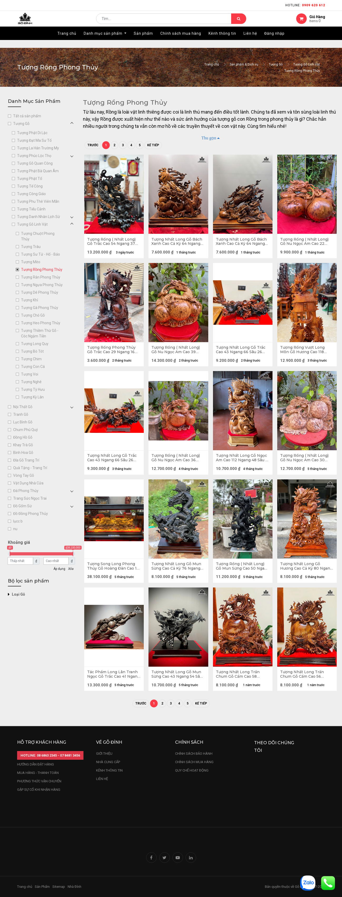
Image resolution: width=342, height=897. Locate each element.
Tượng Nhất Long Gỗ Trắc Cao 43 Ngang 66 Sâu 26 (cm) (241, 352)
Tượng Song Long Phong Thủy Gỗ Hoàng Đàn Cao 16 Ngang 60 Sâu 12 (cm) (112, 573)
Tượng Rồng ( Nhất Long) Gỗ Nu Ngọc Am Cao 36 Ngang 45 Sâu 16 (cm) (176, 462)
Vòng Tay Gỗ (23, 475)
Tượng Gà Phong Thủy (39, 308)
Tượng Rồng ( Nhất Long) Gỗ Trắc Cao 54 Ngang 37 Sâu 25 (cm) (112, 242)
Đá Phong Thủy (25, 491)
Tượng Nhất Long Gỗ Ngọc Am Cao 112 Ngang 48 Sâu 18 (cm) (242, 462)
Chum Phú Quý (25, 430)
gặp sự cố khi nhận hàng (38, 790)
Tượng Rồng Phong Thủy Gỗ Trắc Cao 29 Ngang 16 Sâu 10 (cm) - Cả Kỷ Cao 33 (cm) (113, 352)
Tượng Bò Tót (32, 351)
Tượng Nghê (31, 382)
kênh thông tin (109, 770)
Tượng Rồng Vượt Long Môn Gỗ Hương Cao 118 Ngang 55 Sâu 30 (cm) (303, 352)
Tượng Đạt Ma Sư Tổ (34, 140)
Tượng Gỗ (276, 64)
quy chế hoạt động (192, 770)
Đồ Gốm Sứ (22, 506)
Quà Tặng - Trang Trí (30, 468)
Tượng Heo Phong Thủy (40, 323)
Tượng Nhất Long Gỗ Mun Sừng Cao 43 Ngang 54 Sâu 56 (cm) (177, 683)
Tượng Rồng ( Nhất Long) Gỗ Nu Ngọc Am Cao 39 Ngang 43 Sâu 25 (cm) (176, 352)
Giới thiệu (104, 754)
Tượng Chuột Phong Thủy (37, 236)
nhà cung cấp (108, 762)
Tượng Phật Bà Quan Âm (38, 171)
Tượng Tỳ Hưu (33, 389)
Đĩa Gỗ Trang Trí (26, 460)
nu (15, 529)
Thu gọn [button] (208, 138)
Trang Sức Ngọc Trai (30, 498)
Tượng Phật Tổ (29, 178)
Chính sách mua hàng (194, 762)
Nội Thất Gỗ (22, 407)
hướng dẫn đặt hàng (35, 764)
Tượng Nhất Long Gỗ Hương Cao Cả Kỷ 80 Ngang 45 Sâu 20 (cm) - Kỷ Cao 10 (306, 573)
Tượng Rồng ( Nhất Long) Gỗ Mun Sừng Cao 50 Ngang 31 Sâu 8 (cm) (241, 573)
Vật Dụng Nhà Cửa (28, 483)
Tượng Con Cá (33, 366)
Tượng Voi (29, 374)
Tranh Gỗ (20, 414)
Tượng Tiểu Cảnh (31, 209)
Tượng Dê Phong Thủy (39, 292)
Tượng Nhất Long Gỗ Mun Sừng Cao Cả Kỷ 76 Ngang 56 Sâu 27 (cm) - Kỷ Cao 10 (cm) (177, 573)
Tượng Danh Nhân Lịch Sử (38, 217)
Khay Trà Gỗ (23, 445)
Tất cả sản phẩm (27, 116)
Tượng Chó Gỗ (33, 315)
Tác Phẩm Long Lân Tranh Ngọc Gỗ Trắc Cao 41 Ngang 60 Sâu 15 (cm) (113, 683)
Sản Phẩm (42, 887)
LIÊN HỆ (102, 779)
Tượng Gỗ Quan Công (35, 163)
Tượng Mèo (30, 262)
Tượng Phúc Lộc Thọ (34, 156)
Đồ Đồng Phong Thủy (30, 513)
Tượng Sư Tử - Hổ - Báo (40, 254)
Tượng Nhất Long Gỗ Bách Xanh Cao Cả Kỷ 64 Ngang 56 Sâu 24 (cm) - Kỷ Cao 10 (177, 242)
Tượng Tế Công (30, 186)
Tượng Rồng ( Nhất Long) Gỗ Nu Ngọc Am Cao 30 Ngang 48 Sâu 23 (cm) (305, 462)
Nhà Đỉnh (75, 887)
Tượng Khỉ (29, 300)
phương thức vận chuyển (39, 781)
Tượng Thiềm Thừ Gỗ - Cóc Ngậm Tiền (39, 333)
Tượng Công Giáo (31, 194)
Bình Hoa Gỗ (23, 452)
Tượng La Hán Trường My (38, 148)
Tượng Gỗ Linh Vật (306, 64)
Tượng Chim (31, 359)
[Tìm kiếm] (238, 22)
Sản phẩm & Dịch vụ (244, 64)
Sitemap (58, 887)
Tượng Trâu (31, 247)
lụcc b (18, 521)
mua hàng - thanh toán (38, 773)
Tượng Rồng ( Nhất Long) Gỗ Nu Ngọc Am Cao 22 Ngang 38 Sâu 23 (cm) (305, 242)
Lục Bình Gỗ (22, 422)
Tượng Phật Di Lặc (32, 133)
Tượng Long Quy (34, 344)
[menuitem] (67, 41)
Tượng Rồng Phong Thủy (302, 71)
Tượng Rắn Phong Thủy (40, 277)
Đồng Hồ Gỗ (22, 437)
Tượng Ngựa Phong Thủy (42, 285)
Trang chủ (211, 64)
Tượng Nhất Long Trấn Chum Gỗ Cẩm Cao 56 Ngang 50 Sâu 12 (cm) (303, 683)
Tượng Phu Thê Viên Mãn (38, 201)
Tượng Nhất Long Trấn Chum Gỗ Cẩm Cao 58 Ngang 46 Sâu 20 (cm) (239, 683)
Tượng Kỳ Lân (32, 397)
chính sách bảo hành (193, 754)
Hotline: (305, 5)
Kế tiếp (153, 145)
